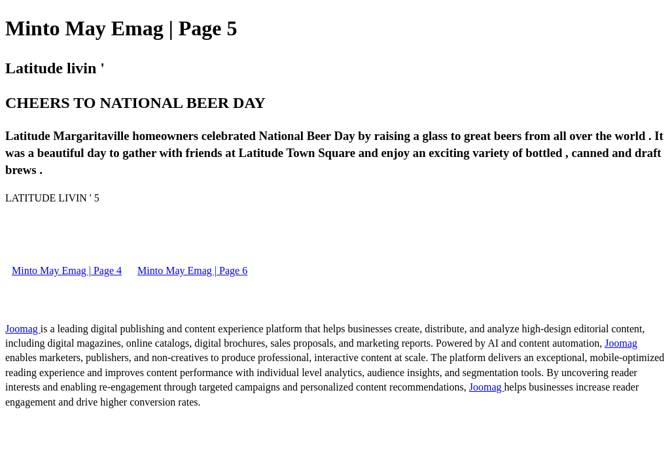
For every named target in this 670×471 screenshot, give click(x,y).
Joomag (23, 328)
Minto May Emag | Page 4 (67, 270)
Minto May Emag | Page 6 (192, 270)
